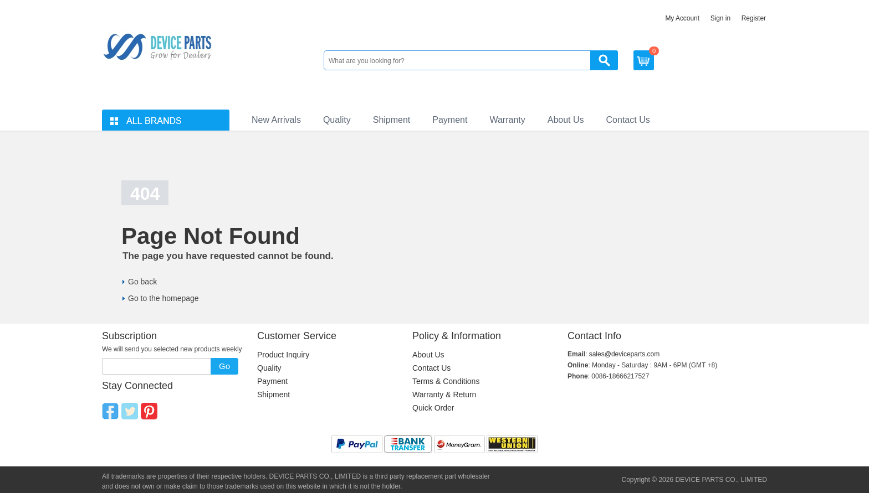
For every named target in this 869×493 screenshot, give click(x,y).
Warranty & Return (444, 394)
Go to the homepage (163, 298)
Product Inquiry (283, 354)
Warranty (507, 119)
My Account (682, 18)
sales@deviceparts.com (624, 354)
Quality (337, 119)
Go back (142, 281)
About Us (566, 119)
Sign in (720, 18)
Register (754, 18)
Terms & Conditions (445, 381)
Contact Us (628, 119)
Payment (449, 119)
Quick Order (433, 407)
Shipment (392, 119)
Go (224, 366)
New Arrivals (276, 119)
